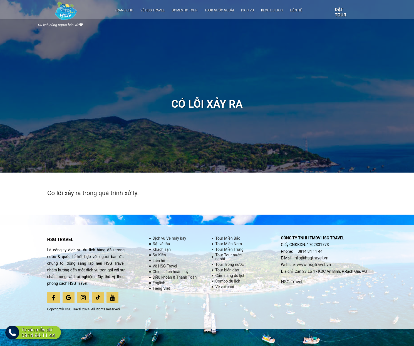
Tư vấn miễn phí (39, 333)
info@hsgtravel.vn (311, 258)
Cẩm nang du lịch (230, 275)
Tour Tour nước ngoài (228, 257)
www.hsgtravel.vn (314, 264)
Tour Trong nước (229, 264)
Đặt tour (340, 12)
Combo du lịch (227, 281)
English (159, 283)
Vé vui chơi (224, 286)
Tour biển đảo (227, 270)
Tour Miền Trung (229, 249)
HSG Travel (292, 281)
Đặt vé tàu (161, 244)
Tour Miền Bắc (227, 238)
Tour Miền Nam (228, 244)
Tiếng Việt (161, 288)
